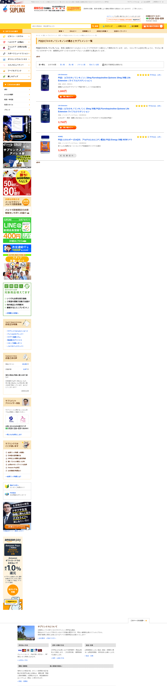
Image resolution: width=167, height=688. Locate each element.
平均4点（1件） (156, 137)
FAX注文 (13, 493)
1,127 (25, 369)
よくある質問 (145, 2)
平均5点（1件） (156, 75)
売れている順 (94, 65)
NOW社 (60, 136)
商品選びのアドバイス (14, 340)
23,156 (24, 364)
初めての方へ (14, 485)
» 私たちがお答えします (14, 434)
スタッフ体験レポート (14, 343)
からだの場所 (8, 94)
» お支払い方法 (22, 660)
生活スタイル (8, 105)
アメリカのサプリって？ (15, 334)
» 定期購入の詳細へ (12, 313)
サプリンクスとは (133, 2)
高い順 (71, 65)
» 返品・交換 (89, 656)
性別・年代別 (8, 99)
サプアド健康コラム (14, 337)
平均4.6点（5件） (155, 106)
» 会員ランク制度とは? (13, 476)
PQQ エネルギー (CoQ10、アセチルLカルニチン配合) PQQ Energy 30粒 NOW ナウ (95, 140)
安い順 (62, 65)
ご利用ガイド (156, 2)
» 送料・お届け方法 (57, 658)
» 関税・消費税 (22, 681)
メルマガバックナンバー (15, 346)
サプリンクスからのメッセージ (17, 331)
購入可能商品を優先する (113, 65)
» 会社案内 (41, 638)
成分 (5, 89)
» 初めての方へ (51, 638)
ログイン (110, 16)
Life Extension (62, 74)
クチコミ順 (81, 65)
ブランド (7, 110)
